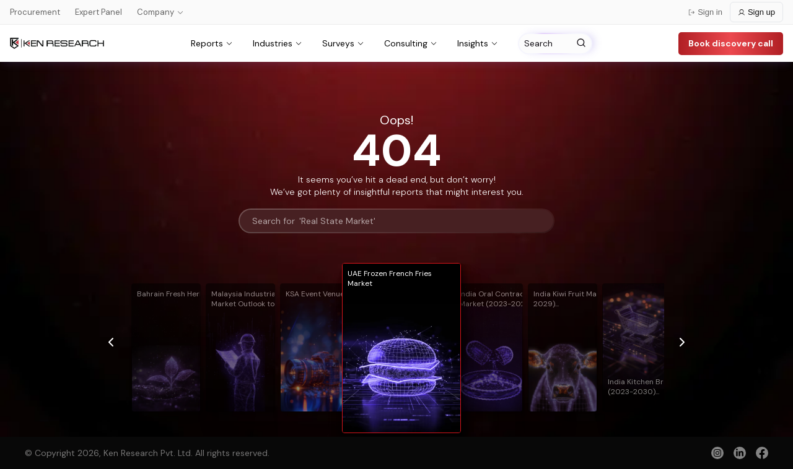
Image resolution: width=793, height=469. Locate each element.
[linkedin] (739, 453)
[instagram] (717, 453)
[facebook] (762, 454)
